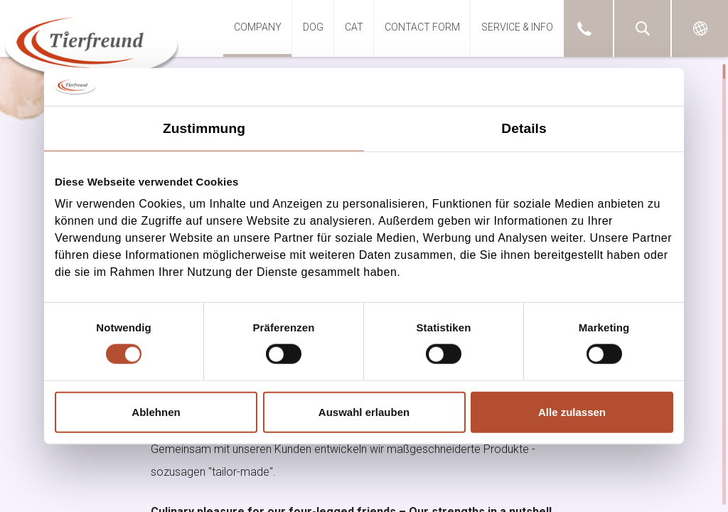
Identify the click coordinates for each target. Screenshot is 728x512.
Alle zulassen (572, 411)
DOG (313, 27)
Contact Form (422, 27)
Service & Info (517, 27)
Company (258, 27)
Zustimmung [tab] (204, 127)
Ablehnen (156, 411)
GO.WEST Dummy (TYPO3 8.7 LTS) (92, 45)
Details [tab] (524, 127)
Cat (354, 27)
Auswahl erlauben (364, 411)
